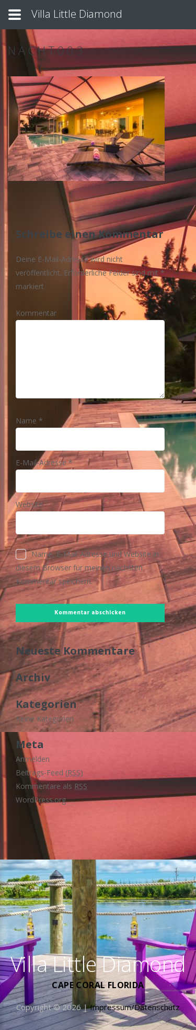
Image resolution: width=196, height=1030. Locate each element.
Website (29, 504)
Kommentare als (51, 786)
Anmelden (33, 759)
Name (29, 421)
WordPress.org (41, 800)
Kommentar (36, 313)
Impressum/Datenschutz (135, 1007)
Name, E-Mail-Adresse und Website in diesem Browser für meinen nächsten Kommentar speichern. (87, 567)
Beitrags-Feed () (49, 772)
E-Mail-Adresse (44, 462)
